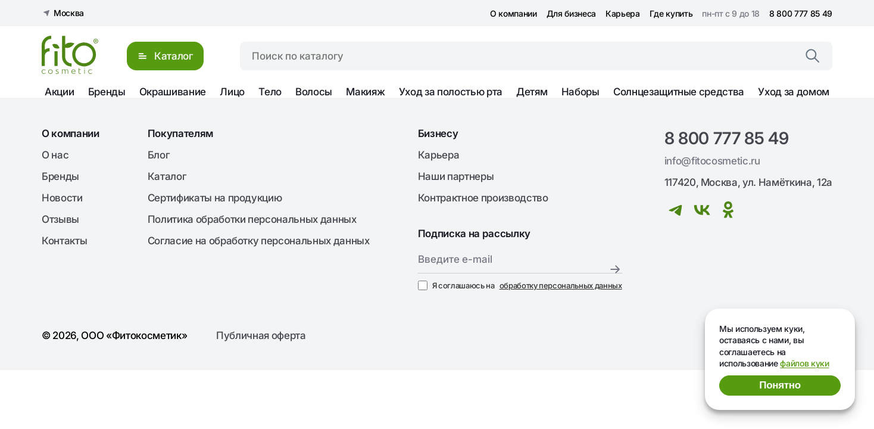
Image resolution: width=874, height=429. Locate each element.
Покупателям (180, 133)
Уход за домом (793, 92)
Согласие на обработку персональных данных (259, 241)
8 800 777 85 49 (800, 13)
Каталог (167, 176)
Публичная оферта (261, 335)
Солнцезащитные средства (678, 92)
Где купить (671, 13)
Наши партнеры (456, 176)
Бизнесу (438, 133)
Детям (531, 92)
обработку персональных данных (561, 285)
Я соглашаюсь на (520, 285)
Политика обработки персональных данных (252, 219)
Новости (62, 198)
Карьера (622, 13)
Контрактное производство (483, 198)
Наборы (580, 92)
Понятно (779, 385)
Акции (59, 92)
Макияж (365, 92)
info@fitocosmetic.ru (712, 161)
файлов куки (804, 363)
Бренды (107, 92)
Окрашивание (172, 92)
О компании (513, 13)
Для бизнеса (571, 13)
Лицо (232, 92)
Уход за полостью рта (450, 92)
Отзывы (60, 219)
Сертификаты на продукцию (215, 198)
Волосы (313, 92)
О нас (55, 155)
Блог (159, 155)
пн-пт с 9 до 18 (731, 13)
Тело (270, 92)
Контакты (64, 241)
